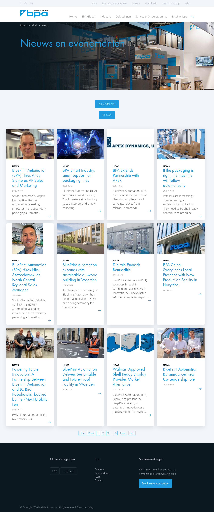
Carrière (136, 3)
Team (97, 476)
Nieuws (107, 115)
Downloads (151, 3)
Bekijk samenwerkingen (155, 483)
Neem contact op (171, 3)
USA (54, 471)
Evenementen (107, 104)
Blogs (94, 3)
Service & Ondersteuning (151, 16)
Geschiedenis (102, 473)
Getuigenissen (180, 16)
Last (131, 433)
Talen (188, 3)
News (45, 25)
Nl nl (34, 25)
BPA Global (88, 16)
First (82, 433)
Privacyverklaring (85, 507)
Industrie (105, 16)
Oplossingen (123, 16)
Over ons (99, 469)
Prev (91, 433)
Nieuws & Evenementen (114, 3)
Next (123, 433)
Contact (99, 480)
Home (73, 16)
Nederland (68, 471)
